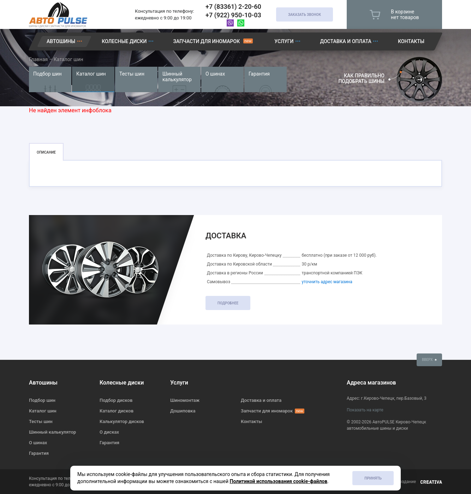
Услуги (283, 41)
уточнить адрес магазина (327, 281)
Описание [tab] (46, 152)
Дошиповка (183, 410)
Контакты (411, 41)
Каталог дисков (116, 410)
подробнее (227, 303)
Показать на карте (365, 409)
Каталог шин (91, 74)
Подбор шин (47, 74)
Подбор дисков (116, 400)
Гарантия (259, 74)
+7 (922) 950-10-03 (233, 15)
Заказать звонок (304, 15)
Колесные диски (124, 41)
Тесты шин (131, 74)
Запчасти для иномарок (206, 41)
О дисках (109, 432)
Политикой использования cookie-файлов (279, 481)
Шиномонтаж (184, 400)
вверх (429, 360)
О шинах (215, 74)
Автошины (61, 41)
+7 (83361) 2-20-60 (233, 6)
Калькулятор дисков (122, 421)
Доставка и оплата (345, 41)
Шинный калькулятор (177, 76)
